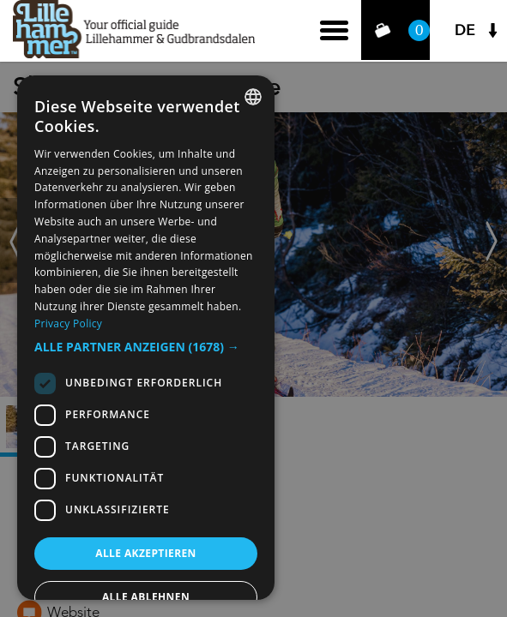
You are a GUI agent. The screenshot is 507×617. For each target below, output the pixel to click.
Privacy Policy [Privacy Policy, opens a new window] (68, 323)
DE (464, 30)
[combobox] (253, 96)
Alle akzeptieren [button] (145, 553)
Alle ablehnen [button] (146, 597)
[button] (145, 347)
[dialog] (146, 337)
